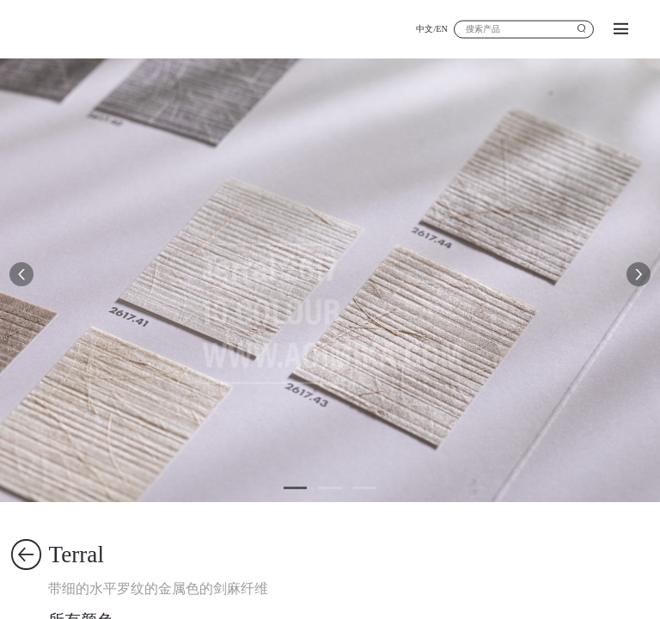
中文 (424, 29)
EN (442, 29)
